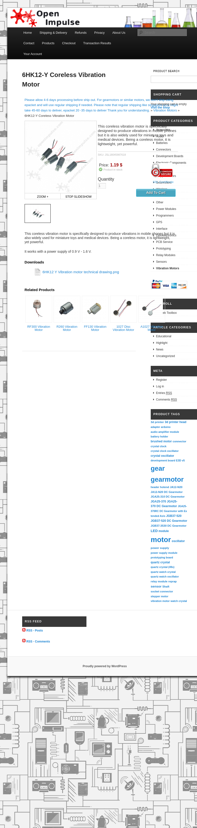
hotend (164, 487)
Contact (28, 43)
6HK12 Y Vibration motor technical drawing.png (80, 272)
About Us (118, 32)
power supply (160, 547)
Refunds (80, 32)
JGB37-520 (173, 516)
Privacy (99, 32)
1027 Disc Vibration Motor (123, 328)
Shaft (165, 586)
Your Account (32, 54)
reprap (172, 581)
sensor (156, 586)
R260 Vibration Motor (66, 328)
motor (161, 539)
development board (163, 460)
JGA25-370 (158, 501)
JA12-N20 (176, 487)
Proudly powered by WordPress (105, 666)
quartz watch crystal (163, 571)
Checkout (68, 43)
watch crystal (178, 600)
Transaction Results (97, 43)
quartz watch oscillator (165, 576)
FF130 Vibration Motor (95, 328)
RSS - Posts (34, 630)
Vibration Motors (165, 110)
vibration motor (160, 600)
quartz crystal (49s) (162, 567)
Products (48, 43)
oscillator (178, 541)
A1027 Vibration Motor (152, 328)
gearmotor (167, 479)
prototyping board (162, 557)
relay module (159, 581)
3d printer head (175, 422)
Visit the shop (160, 107)
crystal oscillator (162, 456)
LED (154, 531)
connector (179, 441)
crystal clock (159, 446)
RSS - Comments (38, 641)
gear (158, 468)
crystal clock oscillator (165, 450)
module (164, 531)
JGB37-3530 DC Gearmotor (169, 525)
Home (27, 32)
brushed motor (161, 441)
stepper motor (159, 596)
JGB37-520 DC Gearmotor (169, 521)
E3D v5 (180, 460)
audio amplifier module (165, 431)
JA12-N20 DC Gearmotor (167, 491)
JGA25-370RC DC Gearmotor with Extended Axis (169, 511)
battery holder (159, 436)
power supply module (164, 552)
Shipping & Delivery (53, 32)
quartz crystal (160, 562)
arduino (166, 426)
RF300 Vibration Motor (38, 328)
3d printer (157, 422)
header (155, 487)
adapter (155, 426)
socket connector (162, 591)
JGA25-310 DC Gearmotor (168, 496)
